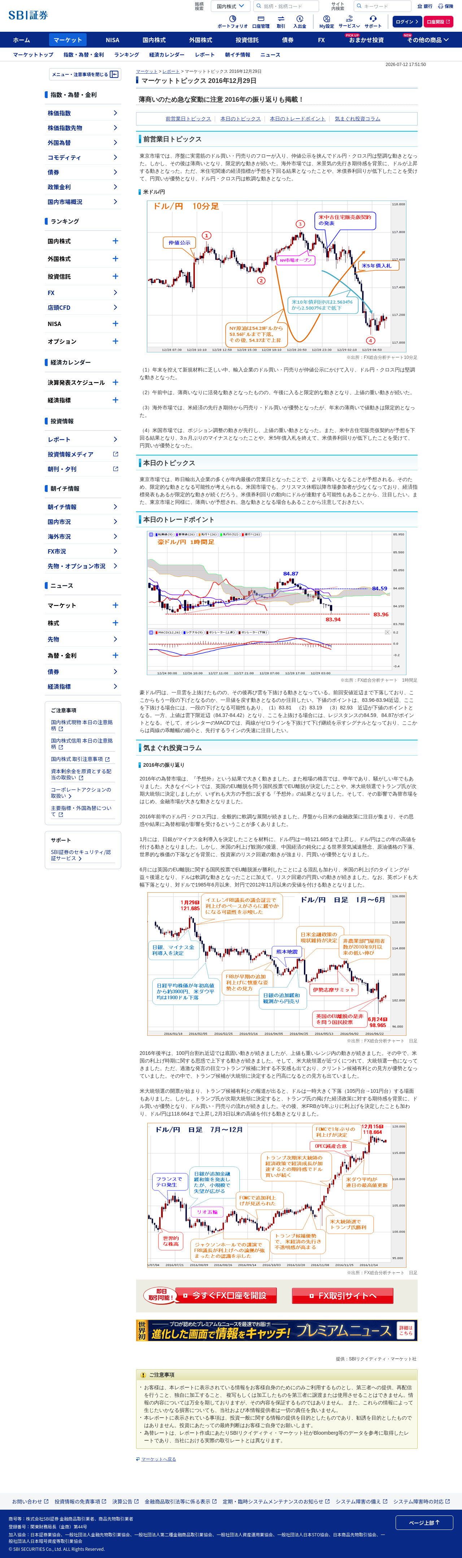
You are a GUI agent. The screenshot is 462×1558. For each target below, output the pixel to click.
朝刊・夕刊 (83, 469)
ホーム (21, 39)
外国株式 (200, 39)
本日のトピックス (241, 119)
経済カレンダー (167, 54)
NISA (112, 39)
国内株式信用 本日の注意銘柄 (82, 743)
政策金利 (83, 186)
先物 (83, 639)
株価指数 (83, 113)
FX (321, 39)
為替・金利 (83, 655)
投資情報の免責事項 (80, 1501)
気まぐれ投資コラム (357, 119)
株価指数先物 (83, 127)
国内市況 (83, 521)
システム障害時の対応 (421, 1501)
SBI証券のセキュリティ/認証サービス (81, 855)
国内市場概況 (83, 201)
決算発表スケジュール (83, 382)
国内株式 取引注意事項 (80, 758)
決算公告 (125, 1501)
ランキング (126, 54)
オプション (83, 341)
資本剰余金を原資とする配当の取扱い (81, 774)
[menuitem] (424, 6)
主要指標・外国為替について (81, 811)
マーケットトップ (33, 54)
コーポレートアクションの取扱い (81, 792)
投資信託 (247, 39)
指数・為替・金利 (84, 54)
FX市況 (83, 551)
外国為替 (83, 142)
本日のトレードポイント (298, 119)
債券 (288, 39)
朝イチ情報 (237, 54)
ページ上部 (424, 1522)
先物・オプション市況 (83, 566)
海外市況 (83, 536)
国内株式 (154, 39)
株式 (83, 623)
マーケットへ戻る (158, 1459)
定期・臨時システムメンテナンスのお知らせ (276, 1501)
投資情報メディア (83, 454)
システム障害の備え (362, 1501)
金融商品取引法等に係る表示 (181, 1501)
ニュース (270, 54)
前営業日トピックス (188, 119)
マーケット (67, 39)
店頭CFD (83, 307)
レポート (205, 54)
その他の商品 (426, 38)
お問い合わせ (30, 1501)
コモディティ (83, 157)
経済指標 (83, 400)
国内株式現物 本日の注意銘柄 (82, 725)
